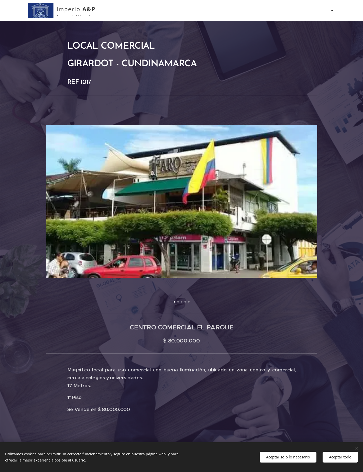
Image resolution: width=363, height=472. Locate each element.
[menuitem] (158, 10)
